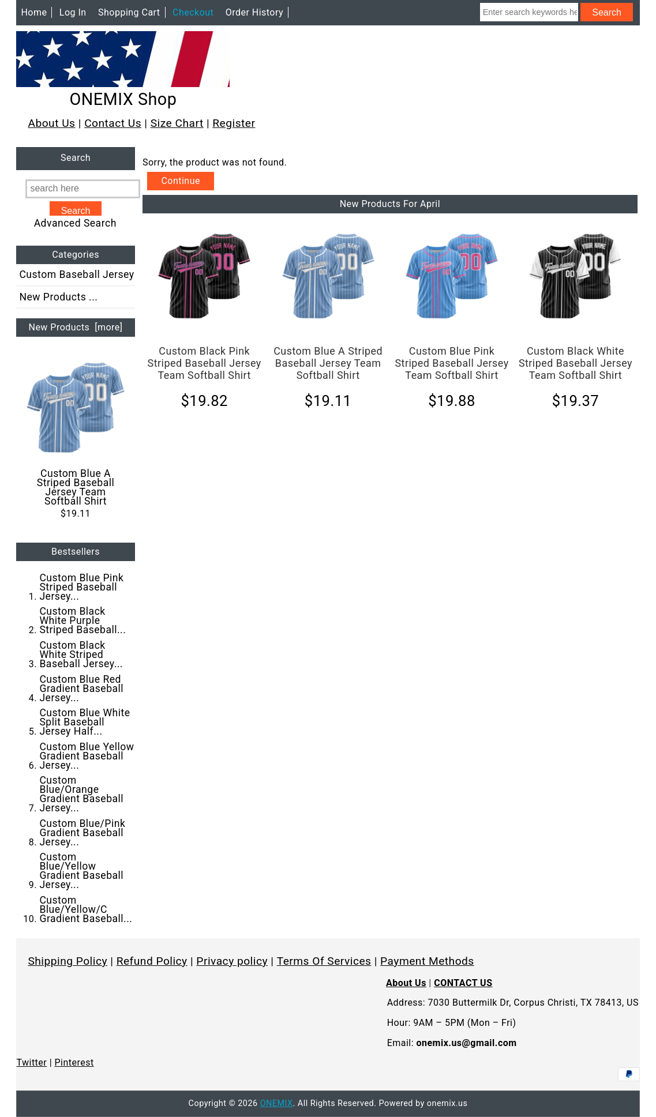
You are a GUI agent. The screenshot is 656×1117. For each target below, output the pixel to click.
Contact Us (112, 123)
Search (76, 158)
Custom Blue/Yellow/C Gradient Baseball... (85, 909)
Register (233, 123)
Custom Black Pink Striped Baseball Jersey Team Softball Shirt (204, 363)
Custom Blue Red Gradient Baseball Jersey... (81, 689)
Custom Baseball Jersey (76, 274)
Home (34, 12)
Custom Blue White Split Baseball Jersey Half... (84, 722)
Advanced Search (75, 223)
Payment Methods (427, 961)
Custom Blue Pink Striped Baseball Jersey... (81, 587)
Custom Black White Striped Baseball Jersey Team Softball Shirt (575, 363)
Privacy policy (232, 961)
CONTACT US (463, 982)
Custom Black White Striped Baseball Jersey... (81, 655)
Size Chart (177, 123)
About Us (51, 123)
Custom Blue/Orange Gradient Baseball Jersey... (81, 794)
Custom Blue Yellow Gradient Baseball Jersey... (86, 756)
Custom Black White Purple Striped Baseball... (82, 620)
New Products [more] (76, 327)
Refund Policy (152, 961)
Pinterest (73, 1062)
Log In (73, 12)
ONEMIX (276, 1103)
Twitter (31, 1062)
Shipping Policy (67, 961)
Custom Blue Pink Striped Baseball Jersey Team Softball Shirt (451, 363)
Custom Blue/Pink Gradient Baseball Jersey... (82, 833)
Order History (254, 12)
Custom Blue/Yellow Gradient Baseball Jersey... (81, 870)
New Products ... (58, 297)
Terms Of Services (324, 961)
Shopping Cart (129, 12)
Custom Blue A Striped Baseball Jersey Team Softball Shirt (76, 432)
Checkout (193, 12)
